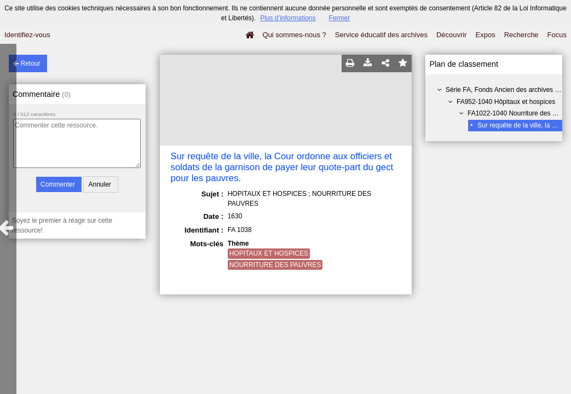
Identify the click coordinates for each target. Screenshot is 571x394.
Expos (485, 35)
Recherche (521, 35)
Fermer (339, 18)
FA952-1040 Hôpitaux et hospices (506, 102)
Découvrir (451, 35)
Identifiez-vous (27, 35)
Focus (557, 35)
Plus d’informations (287, 18)
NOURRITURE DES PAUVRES (275, 265)
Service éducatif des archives (381, 35)
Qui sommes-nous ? (294, 35)
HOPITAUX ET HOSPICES (268, 253)
